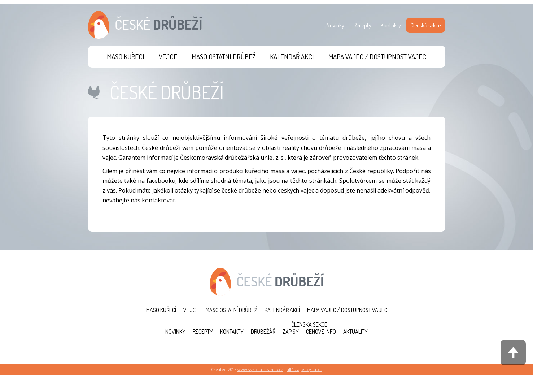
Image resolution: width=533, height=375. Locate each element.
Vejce (168, 56)
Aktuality (355, 331)
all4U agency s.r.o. (304, 369)
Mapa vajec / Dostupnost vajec (377, 56)
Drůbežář (263, 331)
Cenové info (321, 331)
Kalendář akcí (292, 56)
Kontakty (391, 25)
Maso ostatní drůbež (223, 56)
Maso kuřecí (125, 56)
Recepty (362, 25)
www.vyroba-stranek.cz (260, 369)
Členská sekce (425, 25)
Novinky (335, 25)
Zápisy (291, 331)
